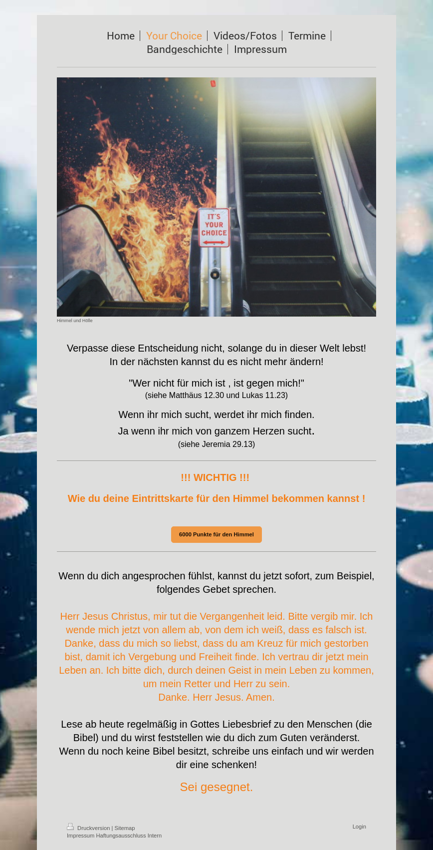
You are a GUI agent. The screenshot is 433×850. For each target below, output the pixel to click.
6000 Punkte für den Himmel (216, 534)
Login (359, 827)
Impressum (80, 836)
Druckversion (89, 828)
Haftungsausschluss (121, 836)
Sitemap (125, 828)
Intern (155, 836)
